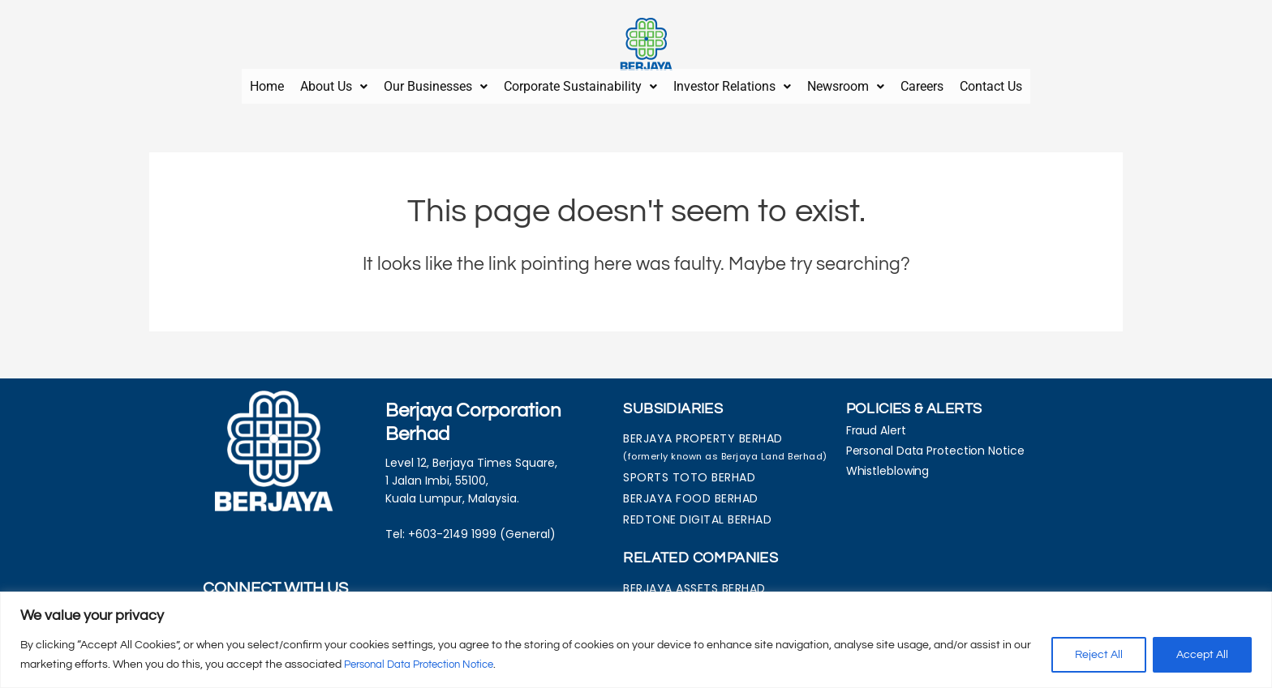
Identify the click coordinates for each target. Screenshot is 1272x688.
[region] (636, 640)
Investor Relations (732, 83)
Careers (921, 83)
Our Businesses (436, 83)
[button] (334, 83)
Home (267, 83)
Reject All (1099, 654)
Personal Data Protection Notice (427, 664)
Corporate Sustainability (580, 83)
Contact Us (991, 83)
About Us (333, 83)
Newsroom (845, 83)
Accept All (1202, 654)
